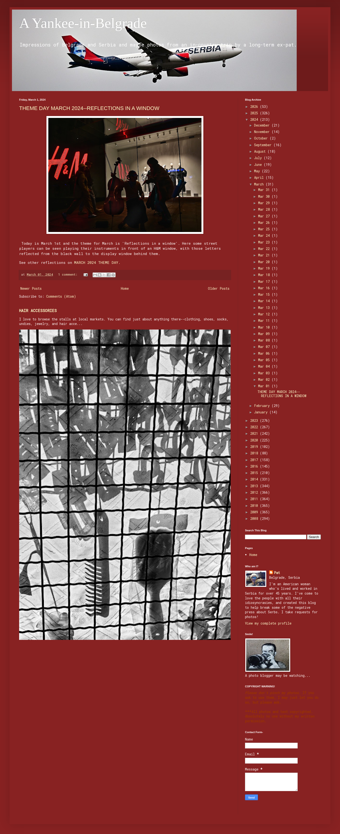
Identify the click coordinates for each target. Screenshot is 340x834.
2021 (255, 433)
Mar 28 (265, 209)
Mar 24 (265, 235)
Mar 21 (265, 255)
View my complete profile (268, 623)
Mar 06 (265, 353)
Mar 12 (265, 314)
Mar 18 (265, 274)
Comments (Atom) (61, 296)
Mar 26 (265, 222)
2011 (255, 499)
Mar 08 (265, 340)
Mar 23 (265, 242)
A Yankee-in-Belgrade (83, 23)
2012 (255, 492)
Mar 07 (265, 346)
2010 (255, 505)
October (262, 138)
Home (125, 288)
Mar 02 (265, 379)
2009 (255, 512)
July (259, 158)
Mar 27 (265, 216)
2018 (255, 453)
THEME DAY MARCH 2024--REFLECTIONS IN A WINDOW (89, 108)
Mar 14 (265, 301)
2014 (255, 479)
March (260, 184)
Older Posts (218, 288)
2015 (255, 472)
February (263, 405)
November (263, 131)
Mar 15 (265, 294)
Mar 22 (265, 248)
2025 (255, 113)
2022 (255, 427)
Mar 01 (265, 386)
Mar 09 (265, 333)
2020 (255, 440)
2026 (255, 106)
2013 (255, 486)
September (263, 145)
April (260, 177)
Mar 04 (265, 366)
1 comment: (68, 274)
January (261, 412)
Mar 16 (265, 288)
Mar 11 (265, 320)
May (258, 171)
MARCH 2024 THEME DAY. (97, 262)
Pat (277, 572)
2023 (255, 420)
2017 (255, 460)
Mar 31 (265, 189)
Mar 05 (265, 360)
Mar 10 (265, 327)
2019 (255, 446)
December (263, 125)
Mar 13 (265, 307)
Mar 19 (265, 268)
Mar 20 (265, 262)
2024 (255, 119)
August (261, 151)
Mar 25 (265, 229)
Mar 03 (265, 373)
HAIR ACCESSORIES (38, 310)
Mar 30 (265, 196)
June (259, 164)
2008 (255, 518)
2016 (255, 466)
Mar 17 (265, 281)
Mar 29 (265, 203)
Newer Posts (31, 288)
